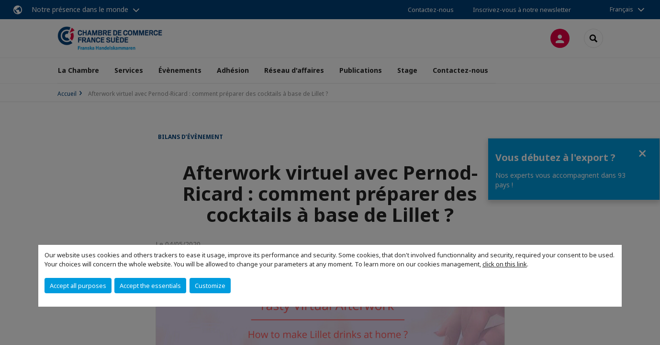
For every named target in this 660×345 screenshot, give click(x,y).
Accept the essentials (150, 285)
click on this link (504, 264)
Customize (210, 285)
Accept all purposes (78, 285)
